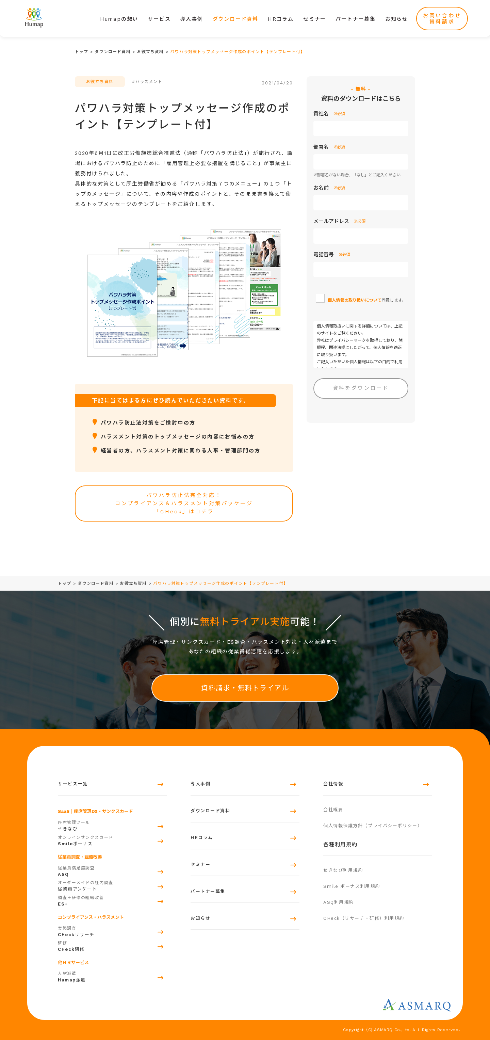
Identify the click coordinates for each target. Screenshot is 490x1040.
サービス (159, 19)
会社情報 (333, 783)
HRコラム (281, 19)
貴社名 (329, 114)
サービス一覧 (72, 783)
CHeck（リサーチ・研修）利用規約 (363, 918)
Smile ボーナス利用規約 (351, 886)
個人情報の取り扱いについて (354, 300)
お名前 (329, 188)
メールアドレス (339, 221)
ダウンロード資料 (235, 19)
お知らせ (396, 19)
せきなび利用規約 (343, 870)
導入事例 (191, 19)
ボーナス (112, 839)
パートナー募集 (356, 19)
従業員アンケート (112, 885)
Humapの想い (119, 19)
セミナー (314, 19)
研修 (112, 945)
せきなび (112, 824)
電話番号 (331, 255)
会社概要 (333, 809)
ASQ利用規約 (338, 902)
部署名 (329, 147)
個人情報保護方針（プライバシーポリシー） (372, 825)
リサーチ (112, 930)
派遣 (112, 976)
